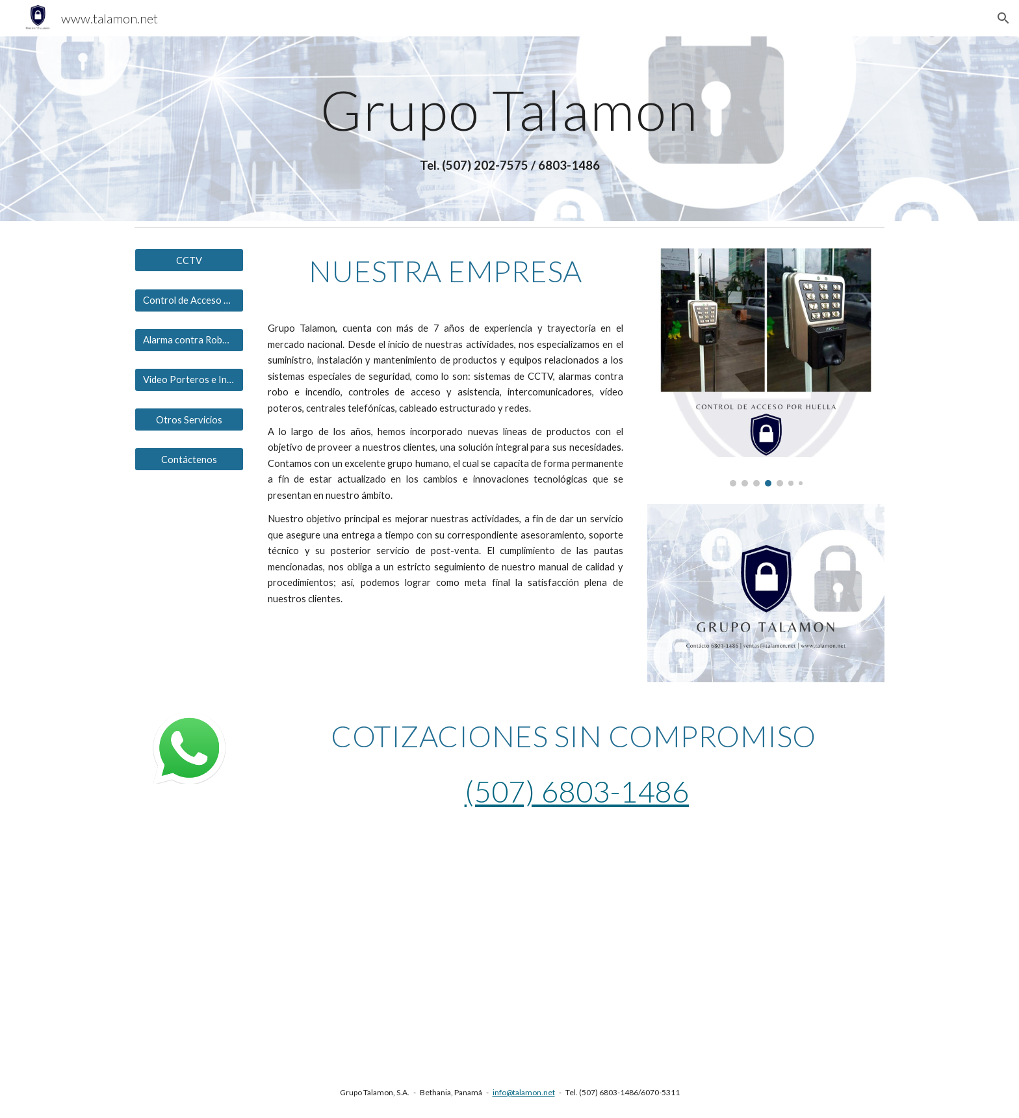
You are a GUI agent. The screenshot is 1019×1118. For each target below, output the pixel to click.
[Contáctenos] (189, 459)
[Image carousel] (765, 367)
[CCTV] (189, 260)
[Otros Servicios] (189, 419)
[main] (509, 109)
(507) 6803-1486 (577, 791)
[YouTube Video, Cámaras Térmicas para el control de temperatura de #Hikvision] (317, 947)
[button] (1003, 18)
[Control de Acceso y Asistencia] (189, 300)
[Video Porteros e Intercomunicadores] (189, 380)
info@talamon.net (524, 1092)
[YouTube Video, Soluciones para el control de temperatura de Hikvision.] (701, 948)
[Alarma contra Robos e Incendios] (189, 340)
